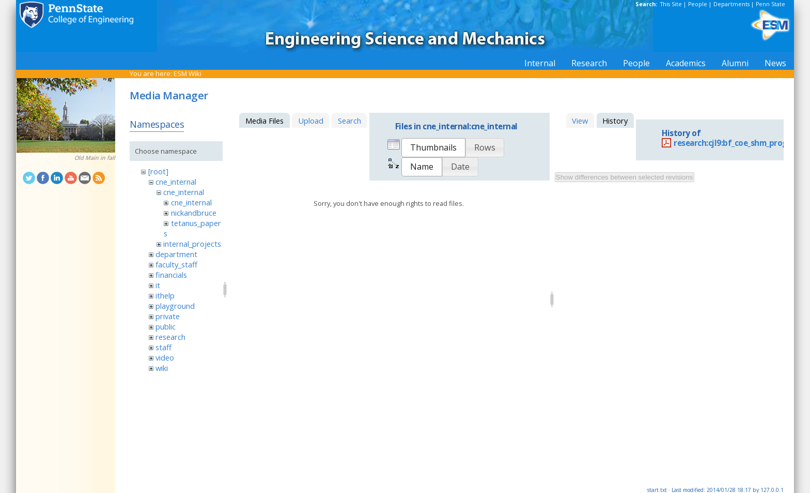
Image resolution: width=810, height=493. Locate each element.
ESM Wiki (187, 73)
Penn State (770, 4)
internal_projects (192, 243)
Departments (731, 4)
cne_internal (175, 181)
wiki (161, 368)
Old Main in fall (94, 157)
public (165, 326)
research (170, 337)
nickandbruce (193, 212)
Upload (310, 120)
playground (175, 306)
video (164, 357)
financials (171, 275)
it (157, 285)
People (697, 4)
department (176, 254)
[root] (158, 171)
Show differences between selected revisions (624, 177)
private (167, 316)
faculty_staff (176, 264)
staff (163, 347)
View (580, 120)
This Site (671, 4)
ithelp (165, 295)
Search (349, 120)
